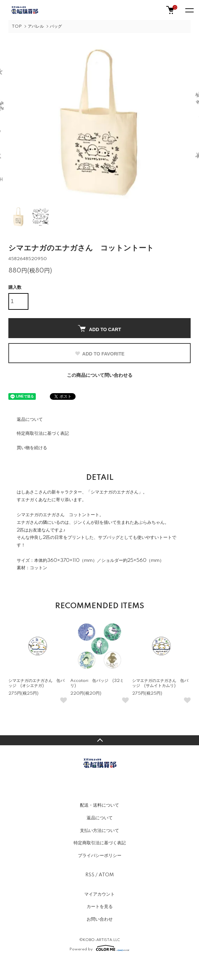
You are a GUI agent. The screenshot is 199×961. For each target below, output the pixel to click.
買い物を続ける (32, 447)
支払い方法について (99, 830)
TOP (17, 26)
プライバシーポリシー (99, 855)
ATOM (106, 875)
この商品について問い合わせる (99, 375)
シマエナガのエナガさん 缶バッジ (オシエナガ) (36, 683)
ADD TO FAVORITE (99, 353)
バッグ (56, 26)
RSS (89, 875)
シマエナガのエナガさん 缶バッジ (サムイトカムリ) (160, 683)
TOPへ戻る (99, 740)
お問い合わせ (100, 919)
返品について (30, 419)
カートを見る (100, 906)
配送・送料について (99, 805)
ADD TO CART (99, 328)
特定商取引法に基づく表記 (43, 433)
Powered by (99, 948)
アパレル (36, 26)
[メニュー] (189, 10)
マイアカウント (99, 894)
